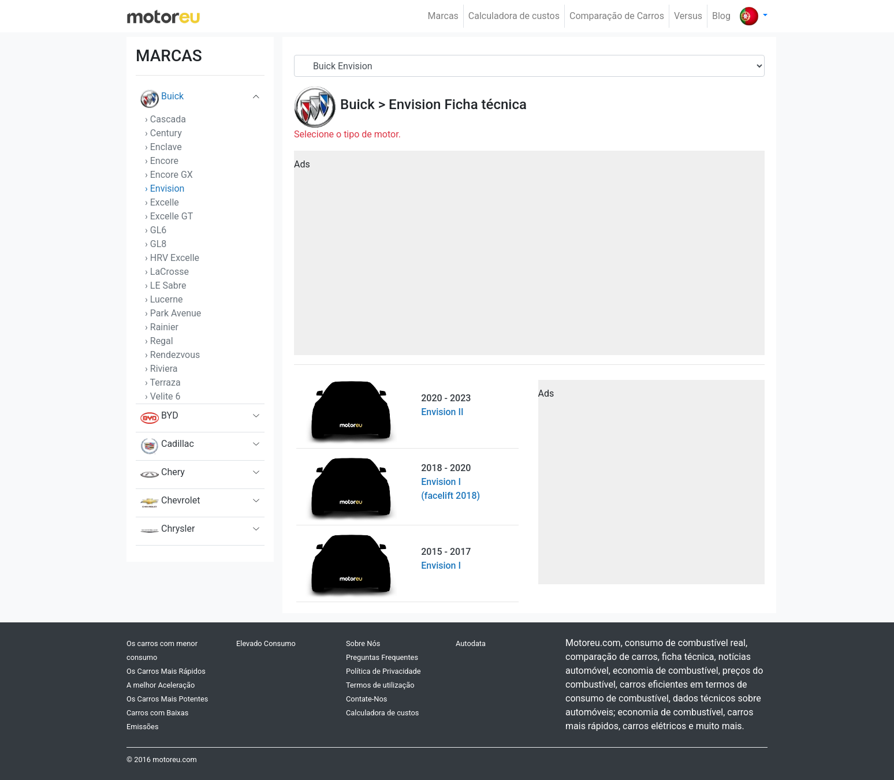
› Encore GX (169, 174)
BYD (159, 418)
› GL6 (155, 230)
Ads (302, 164)
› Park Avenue (173, 313)
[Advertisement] (529, 257)
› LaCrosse (167, 271)
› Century (163, 133)
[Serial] (529, 66)
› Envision (164, 188)
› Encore (161, 160)
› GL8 (155, 243)
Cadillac (167, 446)
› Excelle (162, 202)
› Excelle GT (169, 216)
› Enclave (163, 146)
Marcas (443, 15)
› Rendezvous (172, 354)
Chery (162, 474)
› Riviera (161, 368)
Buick (162, 98)
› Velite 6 (163, 396)
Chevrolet (170, 503)
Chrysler (167, 531)
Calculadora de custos (514, 15)
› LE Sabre (165, 285)
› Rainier (161, 327)
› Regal (159, 340)
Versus (688, 15)
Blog (721, 15)
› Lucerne (163, 299)
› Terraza (163, 382)
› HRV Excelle (172, 257)
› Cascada (165, 119)
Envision (415, 104)
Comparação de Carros (616, 15)
